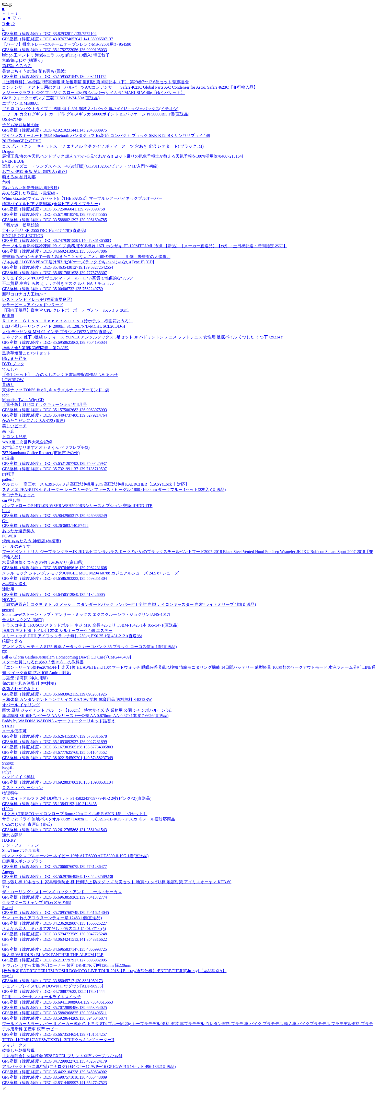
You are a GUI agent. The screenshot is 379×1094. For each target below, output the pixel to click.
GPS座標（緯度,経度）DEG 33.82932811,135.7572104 (49, 33)
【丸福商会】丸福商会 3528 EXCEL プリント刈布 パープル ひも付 (62, 1056)
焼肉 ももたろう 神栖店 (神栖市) (31, 541)
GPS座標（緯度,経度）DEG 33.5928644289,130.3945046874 (54, 1018)
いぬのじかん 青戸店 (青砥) (27, 824)
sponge (8, 763)
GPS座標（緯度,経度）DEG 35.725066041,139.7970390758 (53, 209)
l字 (4, 652)
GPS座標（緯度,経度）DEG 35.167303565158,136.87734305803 (57, 747)
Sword (7, 907)
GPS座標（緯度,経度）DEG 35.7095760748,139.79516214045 (55, 912)
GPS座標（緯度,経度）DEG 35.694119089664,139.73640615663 (57, 1002)
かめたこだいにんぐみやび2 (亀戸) (33, 420)
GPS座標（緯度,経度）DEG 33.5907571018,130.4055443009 (54, 1077)
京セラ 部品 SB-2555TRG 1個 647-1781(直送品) (44, 230)
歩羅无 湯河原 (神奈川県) (25, 678)
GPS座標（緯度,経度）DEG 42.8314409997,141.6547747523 (54, 1082)
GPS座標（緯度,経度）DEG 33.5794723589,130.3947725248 (54, 934)
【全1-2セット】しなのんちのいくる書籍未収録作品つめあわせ (60, 374)
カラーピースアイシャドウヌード (32, 305)
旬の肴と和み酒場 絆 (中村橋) (29, 683)
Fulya (6, 772)
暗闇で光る (12, 641)
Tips (5, 887)
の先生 (8, 458)
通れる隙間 (12, 835)
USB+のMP (12, 119)
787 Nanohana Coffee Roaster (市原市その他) (41, 453)
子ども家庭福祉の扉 (20, 125)
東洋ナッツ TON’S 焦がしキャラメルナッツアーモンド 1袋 (55, 390)
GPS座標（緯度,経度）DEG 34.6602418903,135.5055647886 (54, 251)
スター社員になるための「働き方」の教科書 (43, 662)
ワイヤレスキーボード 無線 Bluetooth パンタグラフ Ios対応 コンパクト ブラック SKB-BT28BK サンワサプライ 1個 (106, 135)
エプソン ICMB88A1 (20, 103)
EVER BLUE (13, 161)
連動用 (8, 589)
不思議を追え (14, 584)
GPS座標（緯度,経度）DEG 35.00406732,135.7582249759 (52, 289)
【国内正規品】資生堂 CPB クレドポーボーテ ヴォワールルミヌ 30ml (65, 310)
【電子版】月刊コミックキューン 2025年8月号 (44, 404)
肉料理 (8, 474)
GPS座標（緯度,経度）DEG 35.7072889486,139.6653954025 (54, 1007)
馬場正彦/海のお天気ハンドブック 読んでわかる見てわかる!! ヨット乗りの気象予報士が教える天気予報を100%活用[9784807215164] (122, 156)
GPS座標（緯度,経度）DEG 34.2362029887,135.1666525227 (54, 923)
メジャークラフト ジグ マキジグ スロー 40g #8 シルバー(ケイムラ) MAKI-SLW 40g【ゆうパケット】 (93, 92)
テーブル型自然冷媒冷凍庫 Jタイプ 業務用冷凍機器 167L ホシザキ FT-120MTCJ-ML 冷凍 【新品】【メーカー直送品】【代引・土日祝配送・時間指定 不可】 (144, 246)
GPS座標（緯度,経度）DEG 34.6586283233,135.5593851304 (54, 578)
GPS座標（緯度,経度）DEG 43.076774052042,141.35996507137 (57, 39)
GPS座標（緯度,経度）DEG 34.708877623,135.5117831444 (53, 991)
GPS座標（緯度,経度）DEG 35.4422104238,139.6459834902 (54, 1072)
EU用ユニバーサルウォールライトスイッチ (41, 997)
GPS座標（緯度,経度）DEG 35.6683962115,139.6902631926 (54, 694)
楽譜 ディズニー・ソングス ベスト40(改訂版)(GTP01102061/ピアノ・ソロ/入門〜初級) (80, 166)
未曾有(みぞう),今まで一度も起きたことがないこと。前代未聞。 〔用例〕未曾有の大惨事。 (86, 256)
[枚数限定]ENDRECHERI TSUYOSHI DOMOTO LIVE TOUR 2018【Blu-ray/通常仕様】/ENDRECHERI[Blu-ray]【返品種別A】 (114, 971)
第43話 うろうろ (17, 66)
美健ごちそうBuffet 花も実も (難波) (34, 71)
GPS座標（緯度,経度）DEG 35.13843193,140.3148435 (49, 804)
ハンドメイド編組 (18, 777)
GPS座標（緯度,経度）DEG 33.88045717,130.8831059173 (52, 981)
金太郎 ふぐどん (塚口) (23, 620)
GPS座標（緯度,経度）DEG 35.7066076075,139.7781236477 (54, 866)
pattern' (8, 479)
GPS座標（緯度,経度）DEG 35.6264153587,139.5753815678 (54, 736)
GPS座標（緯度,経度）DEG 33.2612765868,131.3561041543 (54, 830)
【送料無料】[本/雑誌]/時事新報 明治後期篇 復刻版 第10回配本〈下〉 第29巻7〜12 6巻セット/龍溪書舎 (95, 82)
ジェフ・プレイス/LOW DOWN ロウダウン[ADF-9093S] (52, 986)
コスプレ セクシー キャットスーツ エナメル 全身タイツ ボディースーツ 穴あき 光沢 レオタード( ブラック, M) (103, 146)
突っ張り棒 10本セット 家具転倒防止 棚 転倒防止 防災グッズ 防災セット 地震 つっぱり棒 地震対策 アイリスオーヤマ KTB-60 (116, 882)
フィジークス (14, 1045)
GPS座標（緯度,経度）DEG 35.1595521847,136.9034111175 (54, 76)
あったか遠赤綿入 (18, 531)
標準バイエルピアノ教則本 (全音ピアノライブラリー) (51, 204)
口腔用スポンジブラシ (22, 861)
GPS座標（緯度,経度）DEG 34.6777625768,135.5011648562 (54, 752)
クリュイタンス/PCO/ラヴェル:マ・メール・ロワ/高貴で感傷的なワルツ (67, 278)
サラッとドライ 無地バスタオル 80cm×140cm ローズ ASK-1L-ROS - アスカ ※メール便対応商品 (88, 819)
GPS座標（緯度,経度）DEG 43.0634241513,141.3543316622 (54, 939)
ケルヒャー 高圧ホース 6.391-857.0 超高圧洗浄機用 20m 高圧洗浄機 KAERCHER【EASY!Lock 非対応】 (95, 484)
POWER (9, 536)
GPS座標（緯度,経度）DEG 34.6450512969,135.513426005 (53, 594)
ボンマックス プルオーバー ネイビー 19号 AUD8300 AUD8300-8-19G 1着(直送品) (75, 856)
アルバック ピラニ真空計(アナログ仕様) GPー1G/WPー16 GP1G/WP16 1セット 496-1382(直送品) (89, 1066)
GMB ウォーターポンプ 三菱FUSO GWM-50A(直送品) (51, 98)
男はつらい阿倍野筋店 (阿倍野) (30, 187)
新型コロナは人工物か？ (24, 294)
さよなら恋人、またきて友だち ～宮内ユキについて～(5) (54, 928)
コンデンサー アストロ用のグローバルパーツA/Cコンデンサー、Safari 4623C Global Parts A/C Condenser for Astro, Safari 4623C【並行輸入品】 (130, 87)
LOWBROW (13, 380)
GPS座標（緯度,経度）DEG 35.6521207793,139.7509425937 (54, 463)
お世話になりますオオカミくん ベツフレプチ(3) (46, 447)
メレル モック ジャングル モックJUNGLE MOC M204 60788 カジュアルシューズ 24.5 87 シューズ (90, 573)
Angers (8, 871)
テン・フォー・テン (20, 845)
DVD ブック (13, 364)
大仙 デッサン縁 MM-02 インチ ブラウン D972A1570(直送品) (57, 332)
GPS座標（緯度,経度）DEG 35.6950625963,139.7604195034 (54, 342)
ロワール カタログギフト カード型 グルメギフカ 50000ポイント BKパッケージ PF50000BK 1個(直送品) (95, 114)
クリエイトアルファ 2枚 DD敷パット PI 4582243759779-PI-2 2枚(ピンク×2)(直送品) (77, 798)
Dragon (8, 151)
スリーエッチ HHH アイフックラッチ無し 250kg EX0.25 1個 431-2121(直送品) (72, 636)
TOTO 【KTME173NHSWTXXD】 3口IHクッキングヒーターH (58, 1040)
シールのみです (16, 546)
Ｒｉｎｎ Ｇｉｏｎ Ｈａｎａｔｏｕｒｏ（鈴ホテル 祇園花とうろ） (67, 321)
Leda (6, 511)
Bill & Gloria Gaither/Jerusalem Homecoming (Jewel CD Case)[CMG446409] (66, 657)
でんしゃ (10, 369)
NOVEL (9, 599)
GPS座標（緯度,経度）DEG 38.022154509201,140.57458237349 (57, 758)
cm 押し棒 (11, 500)
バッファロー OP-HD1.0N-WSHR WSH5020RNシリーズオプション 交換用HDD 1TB (77, 505)
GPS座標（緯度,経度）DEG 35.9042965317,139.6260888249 (54, 515)
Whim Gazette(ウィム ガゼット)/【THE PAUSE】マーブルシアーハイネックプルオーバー (82, 198)
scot (5, 395)
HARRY (9, 840)
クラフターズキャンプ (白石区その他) (36, 902)
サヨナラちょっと (18, 495)
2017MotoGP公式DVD (21, 141)
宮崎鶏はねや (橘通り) (22, 60)
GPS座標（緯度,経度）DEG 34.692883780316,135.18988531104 (57, 782)
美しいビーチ (14, 426)
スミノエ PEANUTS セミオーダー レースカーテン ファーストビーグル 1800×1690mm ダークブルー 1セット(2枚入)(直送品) (114, 489)
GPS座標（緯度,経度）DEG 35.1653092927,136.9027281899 (54, 741)
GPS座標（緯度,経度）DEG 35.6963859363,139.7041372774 (54, 897)
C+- (5, 521)
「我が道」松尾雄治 (20, 225)
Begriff (8, 767)
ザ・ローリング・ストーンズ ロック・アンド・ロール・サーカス (62, 892)
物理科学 (10, 793)
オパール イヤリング (21, 705)
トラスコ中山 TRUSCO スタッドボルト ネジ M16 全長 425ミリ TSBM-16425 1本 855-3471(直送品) (90, 625)
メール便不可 (14, 731)
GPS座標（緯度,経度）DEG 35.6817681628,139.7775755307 (54, 272)
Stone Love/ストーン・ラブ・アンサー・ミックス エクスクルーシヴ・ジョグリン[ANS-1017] (86, 614)
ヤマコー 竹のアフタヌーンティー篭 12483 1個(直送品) (52, 918)
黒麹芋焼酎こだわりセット (26, 353)
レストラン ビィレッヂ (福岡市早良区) (37, 299)
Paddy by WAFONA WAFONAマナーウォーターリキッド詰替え (58, 721)
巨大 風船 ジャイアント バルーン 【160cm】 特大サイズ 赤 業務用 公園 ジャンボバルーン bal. (87, 710)
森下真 (8, 431)
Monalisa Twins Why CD (23, 399)
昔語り (8, 384)
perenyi (8, 609)
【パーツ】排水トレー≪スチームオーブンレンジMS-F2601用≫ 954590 (66, 44)
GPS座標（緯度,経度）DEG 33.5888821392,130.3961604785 (54, 220)
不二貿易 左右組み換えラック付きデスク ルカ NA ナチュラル (58, 283)
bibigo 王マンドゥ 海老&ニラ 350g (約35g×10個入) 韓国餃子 (56, 55)
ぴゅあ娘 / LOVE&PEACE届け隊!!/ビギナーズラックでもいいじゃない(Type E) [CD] (78, 262)
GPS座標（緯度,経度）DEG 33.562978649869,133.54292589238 (57, 876)
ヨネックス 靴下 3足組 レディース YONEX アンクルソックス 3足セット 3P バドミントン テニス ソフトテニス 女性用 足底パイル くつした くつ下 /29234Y (142, 337)
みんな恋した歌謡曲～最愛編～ (30, 193)
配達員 (8, 315)
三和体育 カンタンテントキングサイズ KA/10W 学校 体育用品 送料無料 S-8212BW (77, 699)
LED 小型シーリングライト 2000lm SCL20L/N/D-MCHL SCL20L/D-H (63, 326)
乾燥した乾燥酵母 (18, 1050)
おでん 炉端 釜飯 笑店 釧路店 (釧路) (34, 171)
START (8, 726)
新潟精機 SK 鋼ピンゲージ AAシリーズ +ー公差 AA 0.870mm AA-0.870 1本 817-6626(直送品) (85, 715)
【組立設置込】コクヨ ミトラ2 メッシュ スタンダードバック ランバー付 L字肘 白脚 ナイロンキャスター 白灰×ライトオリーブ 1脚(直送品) (129, 604)
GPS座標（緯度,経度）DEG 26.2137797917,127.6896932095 (54, 960)
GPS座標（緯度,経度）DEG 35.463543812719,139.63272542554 (57, 267)
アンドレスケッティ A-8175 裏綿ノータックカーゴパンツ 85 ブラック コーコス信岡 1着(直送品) (89, 646)
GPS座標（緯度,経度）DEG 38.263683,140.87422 (45, 525)
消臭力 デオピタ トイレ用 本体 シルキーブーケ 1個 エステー (57, 630)
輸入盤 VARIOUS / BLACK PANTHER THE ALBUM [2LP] (53, 954)
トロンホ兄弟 (14, 436)
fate (5, 944)
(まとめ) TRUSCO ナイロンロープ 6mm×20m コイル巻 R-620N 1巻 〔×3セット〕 (74, 813)
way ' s (7, 976)
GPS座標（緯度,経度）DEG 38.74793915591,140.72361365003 (56, 240)
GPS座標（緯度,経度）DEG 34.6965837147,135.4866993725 (54, 949)
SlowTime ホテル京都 (21, 850)
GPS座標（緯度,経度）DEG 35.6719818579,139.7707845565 (54, 214)
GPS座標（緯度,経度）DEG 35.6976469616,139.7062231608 (54, 568)
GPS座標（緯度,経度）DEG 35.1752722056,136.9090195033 (54, 50)
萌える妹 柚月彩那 (19, 177)
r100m (7, 809)
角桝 (6, 182)
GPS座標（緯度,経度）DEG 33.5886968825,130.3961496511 (54, 1013)
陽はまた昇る (14, 358)
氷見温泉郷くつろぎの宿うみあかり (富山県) (43, 562)
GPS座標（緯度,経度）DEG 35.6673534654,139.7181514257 (54, 1034)
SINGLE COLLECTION (22, 235)
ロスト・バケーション (22, 787)
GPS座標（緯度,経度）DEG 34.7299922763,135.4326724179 (54, 1061)
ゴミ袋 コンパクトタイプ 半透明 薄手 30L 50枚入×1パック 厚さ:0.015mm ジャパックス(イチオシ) (90, 109)
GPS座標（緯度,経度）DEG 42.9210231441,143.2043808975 (54, 130)
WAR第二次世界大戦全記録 (27, 442)
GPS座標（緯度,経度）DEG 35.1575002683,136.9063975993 (54, 410)
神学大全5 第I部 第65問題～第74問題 (35, 348)
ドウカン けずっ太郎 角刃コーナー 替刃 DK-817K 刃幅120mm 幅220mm (66, 965)
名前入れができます (20, 689)
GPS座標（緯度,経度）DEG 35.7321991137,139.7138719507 (54, 469)
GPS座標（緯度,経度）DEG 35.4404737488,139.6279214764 (54, 415)
